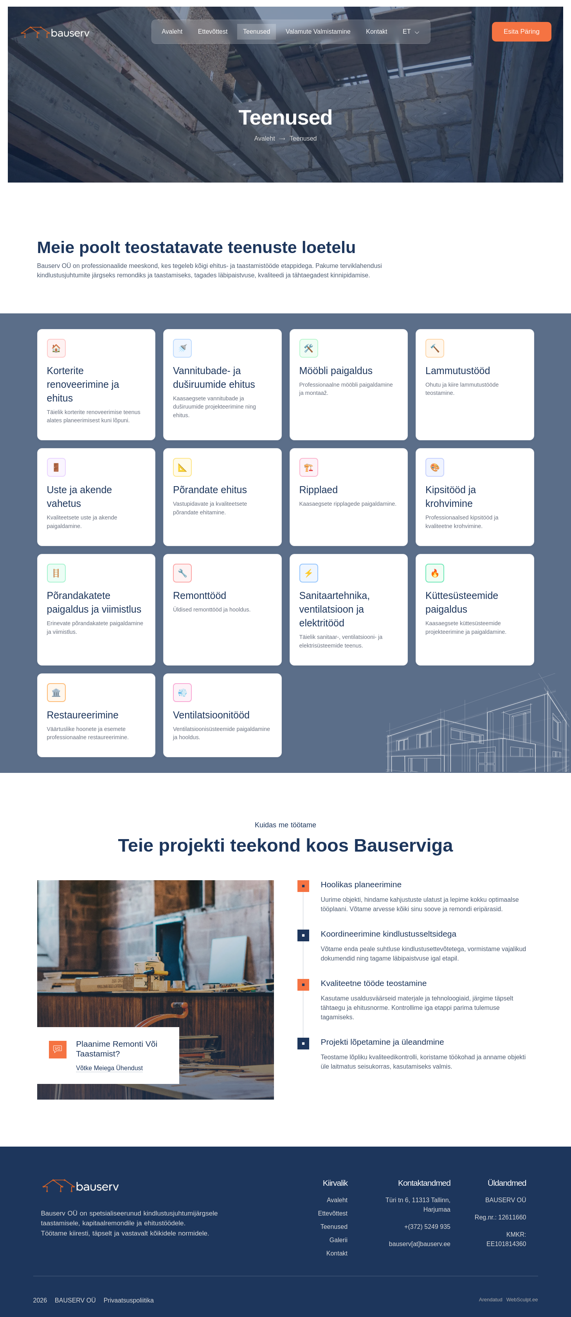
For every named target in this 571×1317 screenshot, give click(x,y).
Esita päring (522, 31)
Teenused (256, 31)
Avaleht (171, 31)
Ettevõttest (212, 31)
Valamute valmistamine (318, 31)
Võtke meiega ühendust (109, 1068)
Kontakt (376, 31)
